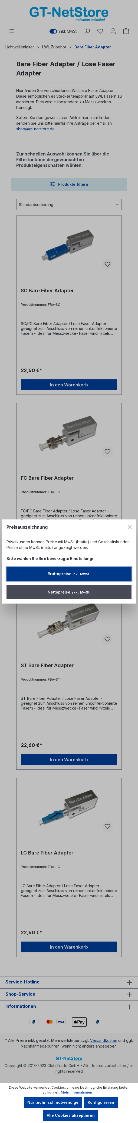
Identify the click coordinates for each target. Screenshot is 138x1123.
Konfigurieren (101, 1102)
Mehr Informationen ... (78, 1092)
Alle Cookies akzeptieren (71, 1115)
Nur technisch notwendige (52, 1102)
